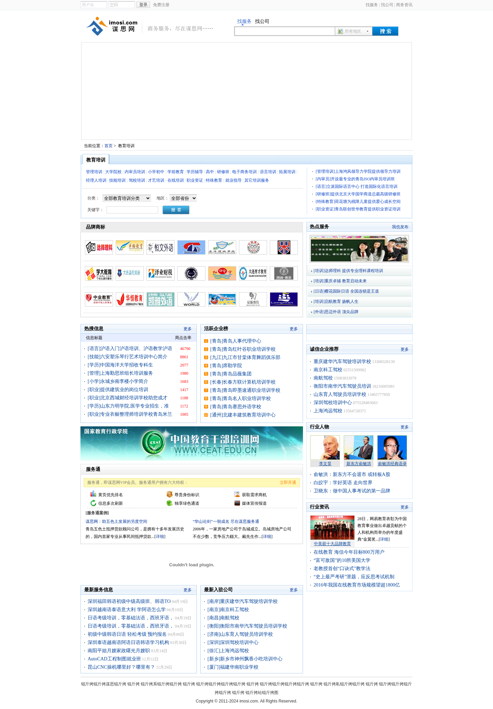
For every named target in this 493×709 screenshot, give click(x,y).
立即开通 (288, 482)
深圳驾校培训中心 (333, 402)
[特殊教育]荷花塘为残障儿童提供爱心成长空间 (358, 201)
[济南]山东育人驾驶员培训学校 (240, 634)
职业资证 (195, 180)
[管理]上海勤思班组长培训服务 (120, 373)
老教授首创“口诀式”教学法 (342, 568)
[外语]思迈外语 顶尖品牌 (336, 311)
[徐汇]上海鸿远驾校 (228, 650)
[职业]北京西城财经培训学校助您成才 (127, 397)
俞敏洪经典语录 (392, 463)
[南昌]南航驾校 (223, 617)
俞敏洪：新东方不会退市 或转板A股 (352, 474)
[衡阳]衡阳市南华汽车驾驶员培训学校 (247, 626)
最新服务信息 (98, 589)
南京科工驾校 (328, 369)
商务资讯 (404, 4)
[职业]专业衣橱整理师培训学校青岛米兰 (130, 414)
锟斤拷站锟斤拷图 (261, 692)
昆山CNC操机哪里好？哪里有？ (121, 667)
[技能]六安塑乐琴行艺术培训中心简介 (127, 356)
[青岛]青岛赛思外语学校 (235, 406)
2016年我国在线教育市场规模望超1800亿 (357, 585)
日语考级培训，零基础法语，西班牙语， (131, 617)
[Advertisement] (246, 91)
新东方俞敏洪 (358, 463)
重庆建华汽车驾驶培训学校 (342, 361)
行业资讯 (319, 507)
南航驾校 (323, 378)
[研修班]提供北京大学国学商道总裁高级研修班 (358, 194)
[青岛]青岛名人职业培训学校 (240, 398)
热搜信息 (93, 328)
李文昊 (325, 463)
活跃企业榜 (216, 328)
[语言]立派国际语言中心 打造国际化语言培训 (356, 186)
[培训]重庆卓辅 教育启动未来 (340, 281)
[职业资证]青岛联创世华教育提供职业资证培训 (358, 209)
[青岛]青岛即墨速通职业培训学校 (245, 390)
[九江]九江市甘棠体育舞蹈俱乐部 (245, 357)
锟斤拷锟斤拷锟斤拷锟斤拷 (220, 684)
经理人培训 (96, 180)
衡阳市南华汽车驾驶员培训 (342, 386)
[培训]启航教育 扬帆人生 (336, 301)
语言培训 (268, 171)
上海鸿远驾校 (328, 410)
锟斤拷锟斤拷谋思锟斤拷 (103, 684)
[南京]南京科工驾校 (228, 609)
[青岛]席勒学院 (226, 365)
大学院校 (113, 171)
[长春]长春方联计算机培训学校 (243, 382)
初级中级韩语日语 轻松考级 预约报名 (127, 634)
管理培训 (94, 171)
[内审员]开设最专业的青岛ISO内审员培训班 (355, 179)
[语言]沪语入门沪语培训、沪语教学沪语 (130, 348)
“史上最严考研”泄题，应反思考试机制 (354, 576)
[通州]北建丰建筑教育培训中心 (243, 414)
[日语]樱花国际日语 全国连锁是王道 (346, 291)
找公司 (387, 4)
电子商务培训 (244, 171)
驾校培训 (137, 180)
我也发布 (400, 226)
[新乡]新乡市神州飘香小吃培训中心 (244, 658)
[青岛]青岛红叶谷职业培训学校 (243, 349)
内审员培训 (135, 171)
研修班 (223, 171)
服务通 (93, 469)
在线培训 (175, 180)
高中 (210, 171)
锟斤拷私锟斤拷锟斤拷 (344, 684)
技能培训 (117, 180)
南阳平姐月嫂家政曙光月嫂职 (119, 650)
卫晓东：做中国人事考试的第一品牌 (352, 490)
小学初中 (156, 171)
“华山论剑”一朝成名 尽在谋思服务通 (226, 521)
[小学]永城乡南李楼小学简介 (118, 381)
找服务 (372, 4)
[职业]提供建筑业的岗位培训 (118, 389)
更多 (188, 328)
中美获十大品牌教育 (332, 543)
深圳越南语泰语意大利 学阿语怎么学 (127, 609)
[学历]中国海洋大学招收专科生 (120, 365)
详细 (160, 536)
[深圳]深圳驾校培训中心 (232, 642)
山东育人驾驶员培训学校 (340, 394)
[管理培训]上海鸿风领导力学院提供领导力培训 (358, 171)
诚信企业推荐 (324, 349)
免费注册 (161, 4)
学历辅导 (195, 171)
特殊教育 (214, 180)
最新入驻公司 (218, 589)
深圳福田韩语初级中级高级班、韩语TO (129, 601)
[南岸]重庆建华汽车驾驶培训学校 (242, 601)
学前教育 (175, 171)
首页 (108, 145)
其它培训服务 (256, 180)
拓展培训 (287, 171)
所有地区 (353, 31)
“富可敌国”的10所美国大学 (342, 560)
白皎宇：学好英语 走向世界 (343, 482)
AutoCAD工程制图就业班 (114, 658)
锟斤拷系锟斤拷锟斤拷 (161, 684)
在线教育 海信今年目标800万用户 (349, 552)
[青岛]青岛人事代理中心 (235, 341)
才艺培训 (156, 180)
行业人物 (319, 426)
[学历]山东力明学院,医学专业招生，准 (128, 406)
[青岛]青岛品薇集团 (231, 373)
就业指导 (233, 180)
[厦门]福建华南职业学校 (232, 667)
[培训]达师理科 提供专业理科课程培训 (348, 270)
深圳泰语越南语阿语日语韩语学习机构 (128, 642)
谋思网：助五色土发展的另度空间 (116, 521)
